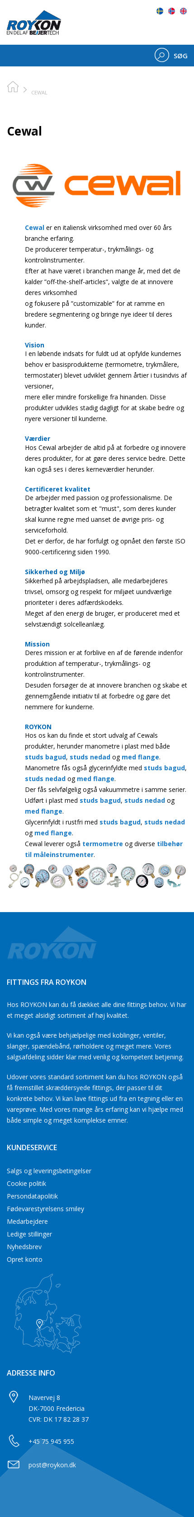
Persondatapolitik (32, 1196)
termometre (102, 843)
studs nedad (90, 757)
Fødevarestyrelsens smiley (45, 1208)
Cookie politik (26, 1183)
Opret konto (25, 1259)
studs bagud (45, 757)
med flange (140, 757)
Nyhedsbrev (24, 1246)
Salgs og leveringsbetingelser (49, 1170)
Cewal (34, 227)
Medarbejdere (27, 1221)
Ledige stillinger (29, 1234)
